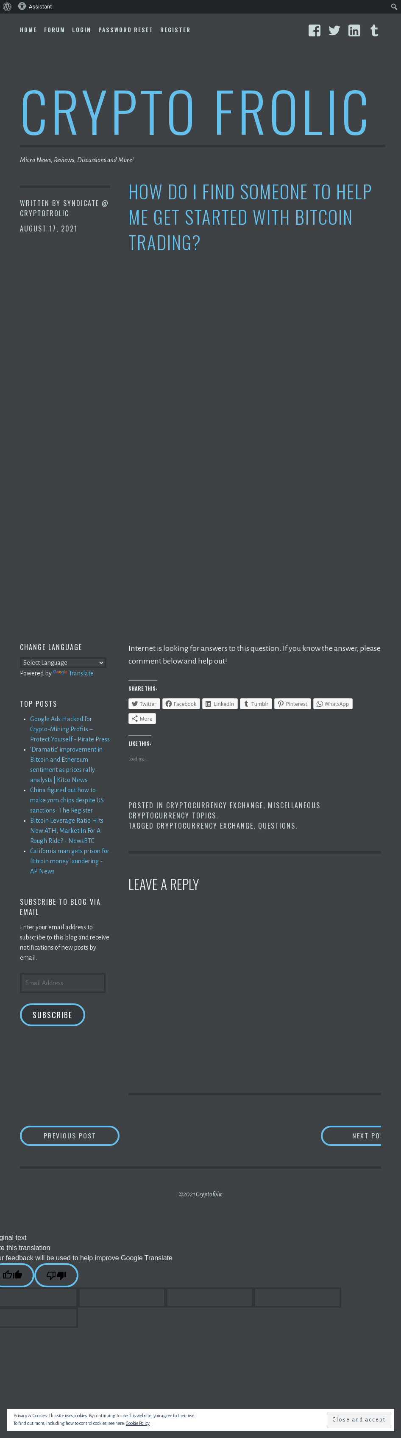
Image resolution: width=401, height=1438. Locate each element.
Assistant (35, 6)
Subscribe (52, 1014)
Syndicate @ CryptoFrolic (64, 208)
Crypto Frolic (196, 110)
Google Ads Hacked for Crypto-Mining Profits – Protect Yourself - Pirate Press (70, 729)
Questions (276, 826)
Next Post (347, 1135)
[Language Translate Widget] (63, 662)
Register (175, 29)
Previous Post (82, 1135)
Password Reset (125, 29)
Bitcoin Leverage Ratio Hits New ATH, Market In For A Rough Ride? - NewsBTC (66, 830)
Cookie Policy (138, 1423)
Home (28, 29)
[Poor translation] (56, 1275)
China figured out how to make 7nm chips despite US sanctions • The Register (67, 800)
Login (81, 29)
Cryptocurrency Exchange (214, 805)
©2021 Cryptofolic (200, 1194)
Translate (73, 673)
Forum (54, 29)
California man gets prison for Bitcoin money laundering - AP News (69, 861)
